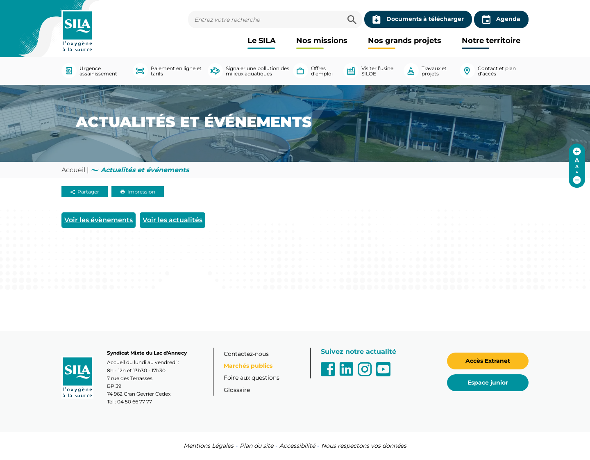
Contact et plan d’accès (488, 70)
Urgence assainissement (89, 70)
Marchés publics (248, 365)
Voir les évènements (98, 220)
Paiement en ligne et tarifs (167, 70)
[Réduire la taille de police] (577, 180)
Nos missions (321, 40)
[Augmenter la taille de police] (577, 151)
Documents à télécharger (418, 19)
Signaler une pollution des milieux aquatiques (248, 70)
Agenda (501, 19)
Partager (84, 192)
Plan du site (256, 445)
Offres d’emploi (313, 70)
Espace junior (487, 382)
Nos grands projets (404, 40)
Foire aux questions (251, 377)
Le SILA (261, 40)
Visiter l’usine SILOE (368, 70)
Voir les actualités (172, 220)
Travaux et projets (425, 70)
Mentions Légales (209, 445)
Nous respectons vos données (363, 445)
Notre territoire (491, 40)
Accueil (73, 170)
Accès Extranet (487, 360)
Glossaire (237, 390)
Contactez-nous (246, 354)
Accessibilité (297, 445)
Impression (137, 192)
